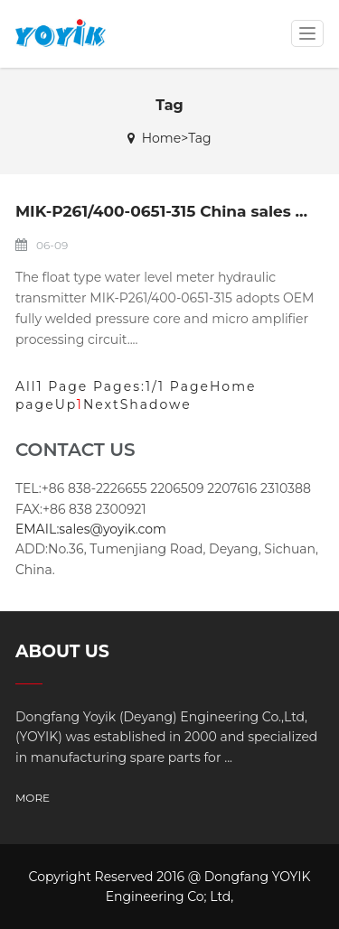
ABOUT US (62, 651)
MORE (32, 797)
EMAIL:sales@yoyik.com (90, 529)
